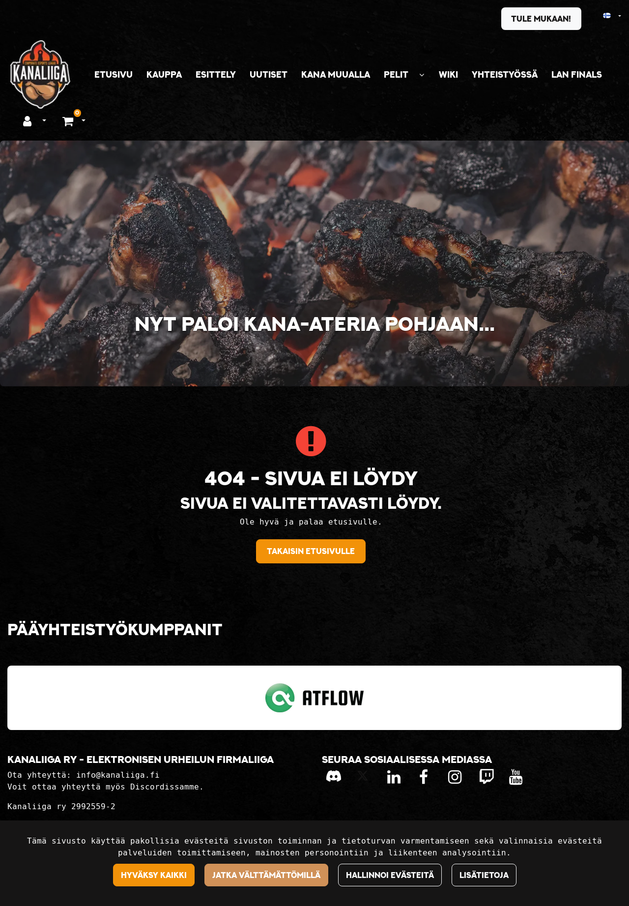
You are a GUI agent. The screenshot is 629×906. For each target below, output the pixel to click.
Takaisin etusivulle (311, 551)
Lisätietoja (484, 875)
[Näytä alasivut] (422, 75)
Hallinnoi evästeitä (390, 875)
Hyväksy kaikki (154, 875)
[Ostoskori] (69, 120)
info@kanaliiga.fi (118, 775)
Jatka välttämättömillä (266, 875)
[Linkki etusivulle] (40, 74)
